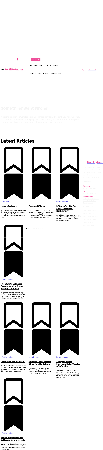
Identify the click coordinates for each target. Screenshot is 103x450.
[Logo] (12, 70)
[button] (83, 70)
